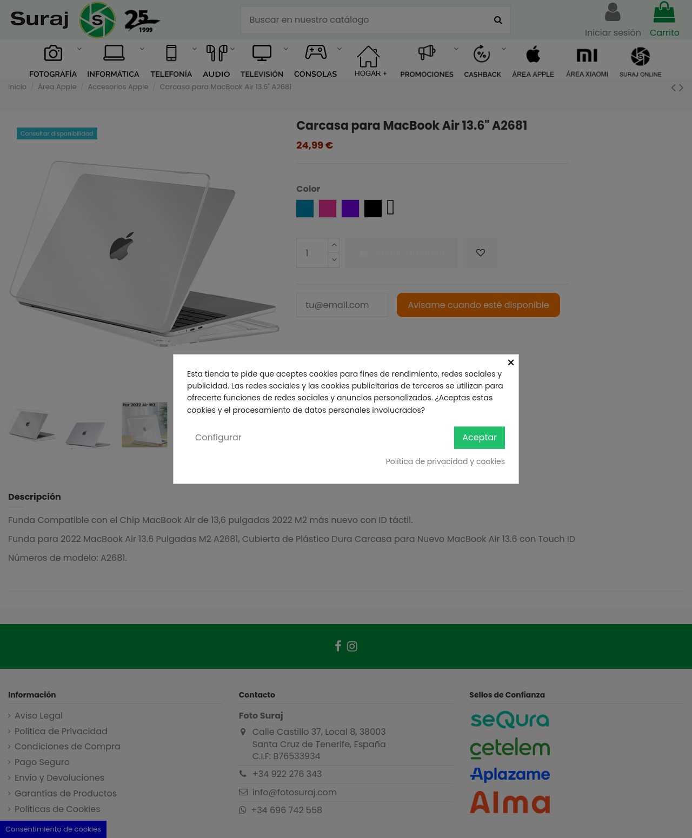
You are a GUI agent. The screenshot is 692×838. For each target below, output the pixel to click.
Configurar (218, 437)
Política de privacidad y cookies (445, 460)
